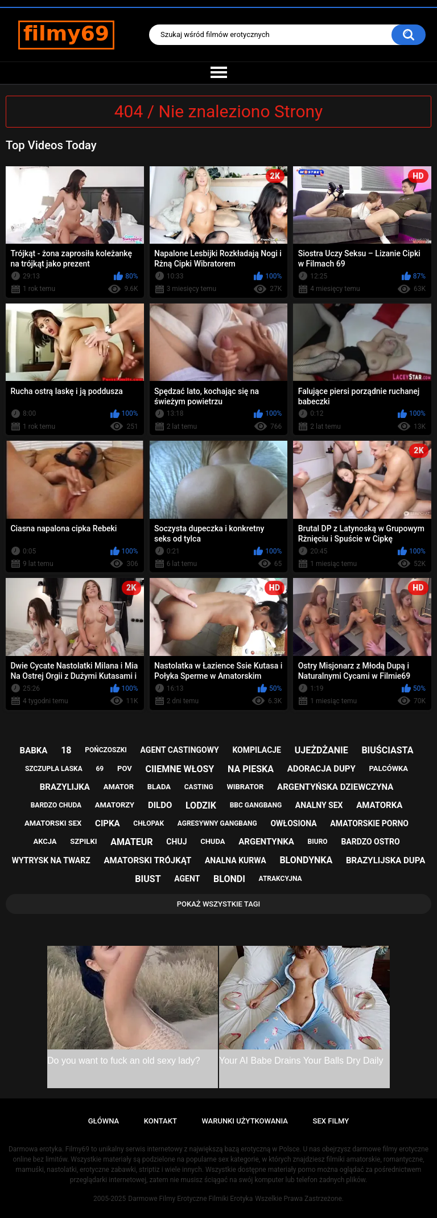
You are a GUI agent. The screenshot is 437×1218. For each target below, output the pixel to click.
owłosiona (293, 823)
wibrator (244, 786)
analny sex (319, 805)
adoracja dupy (321, 769)
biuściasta (387, 750)
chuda (212, 841)
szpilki (83, 841)
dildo (160, 805)
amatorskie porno (369, 823)
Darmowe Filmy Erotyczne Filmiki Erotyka (190, 1199)
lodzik (200, 805)
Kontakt (160, 1121)
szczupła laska (54, 769)
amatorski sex (52, 823)
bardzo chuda (56, 805)
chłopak (148, 823)
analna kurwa (235, 860)
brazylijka (65, 787)
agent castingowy (180, 749)
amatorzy (114, 805)
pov (124, 768)
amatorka (379, 805)
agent (187, 878)
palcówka (389, 768)
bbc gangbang (256, 805)
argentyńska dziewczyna (335, 787)
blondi (229, 878)
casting (198, 787)
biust (147, 878)
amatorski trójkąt (147, 860)
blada (159, 786)
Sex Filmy (331, 1121)
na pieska (251, 769)
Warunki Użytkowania (244, 1121)
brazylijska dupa (385, 860)
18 (66, 750)
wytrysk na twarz (51, 860)
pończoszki (106, 750)
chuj (176, 841)
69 (100, 769)
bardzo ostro (370, 841)
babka (34, 750)
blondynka (305, 860)
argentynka (266, 841)
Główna (103, 1121)
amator (119, 786)
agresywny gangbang (217, 823)
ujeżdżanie (321, 750)
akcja (44, 841)
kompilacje (256, 749)
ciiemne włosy (179, 769)
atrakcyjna (280, 879)
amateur (131, 841)
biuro (318, 842)
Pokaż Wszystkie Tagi (219, 904)
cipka (107, 823)
